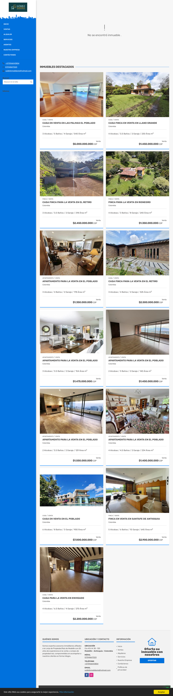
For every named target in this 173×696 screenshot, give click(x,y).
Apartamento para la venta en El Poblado (70, 281)
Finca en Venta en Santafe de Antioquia (134, 519)
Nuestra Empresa (12, 50)
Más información (68, 692)
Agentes (7, 45)
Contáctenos (10, 55)
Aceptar (161, 692)
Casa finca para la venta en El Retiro (67, 202)
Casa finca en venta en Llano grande (132, 123)
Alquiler (8, 34)
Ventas (7, 29)
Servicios (8, 39)
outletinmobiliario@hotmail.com (18, 71)
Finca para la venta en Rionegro (129, 202)
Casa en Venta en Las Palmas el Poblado (68, 123)
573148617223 (11, 67)
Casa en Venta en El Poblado (61, 519)
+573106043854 (12, 63)
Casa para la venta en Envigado (63, 598)
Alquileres (122, 653)
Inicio (6, 24)
